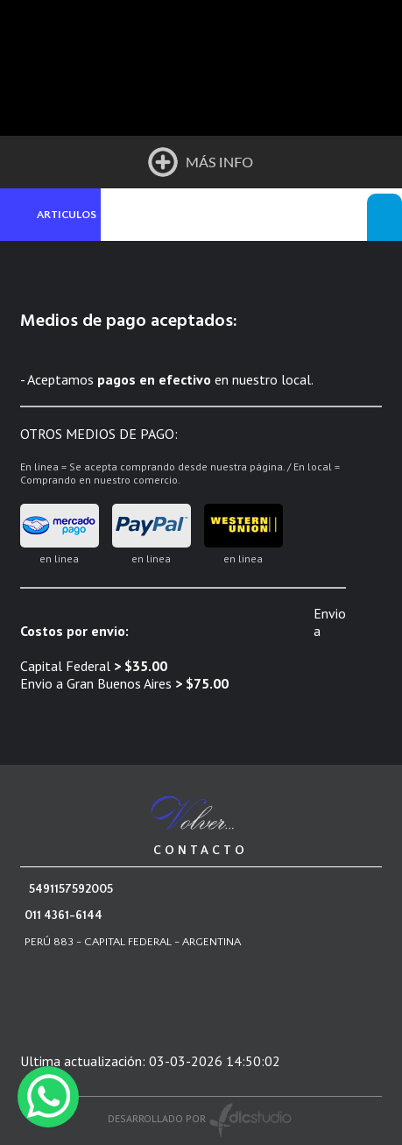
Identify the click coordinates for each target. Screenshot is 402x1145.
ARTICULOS (66, 215)
